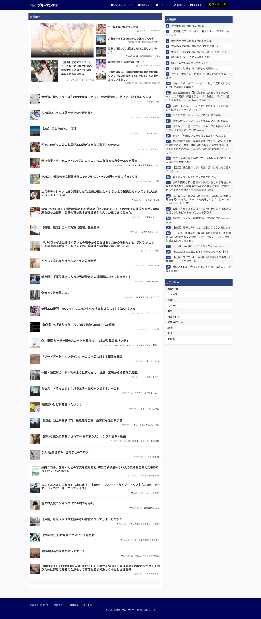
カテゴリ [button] (162, 5)
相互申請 (196, 5)
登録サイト (144, 5)
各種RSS (179, 5)
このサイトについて (121, 5)
